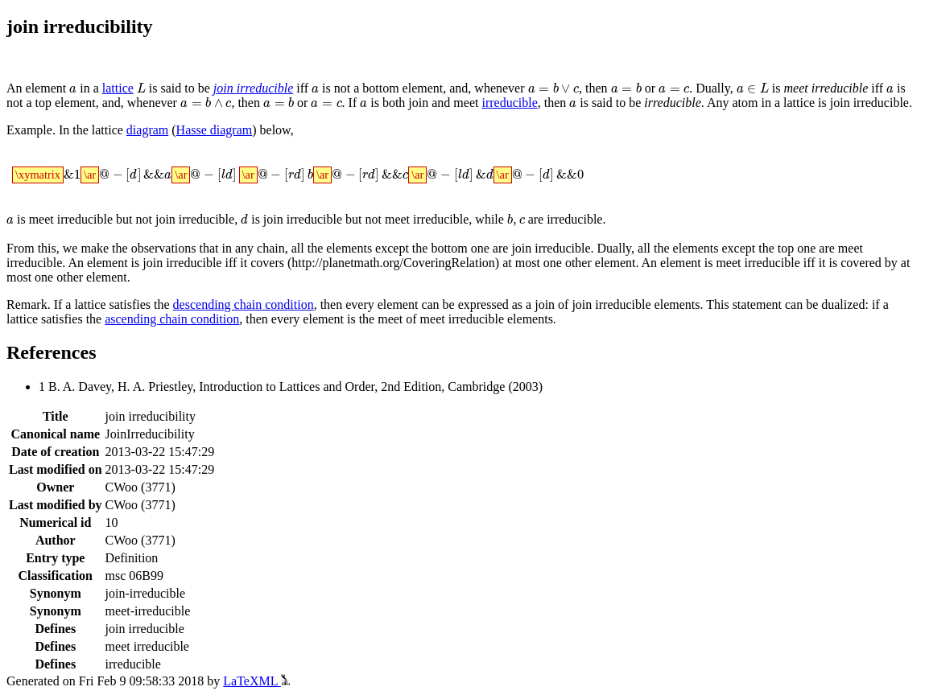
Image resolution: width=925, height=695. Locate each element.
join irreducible (253, 88)
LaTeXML (256, 681)
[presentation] (72, 89)
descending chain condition (243, 304)
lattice (118, 88)
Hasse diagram (214, 130)
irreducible (509, 102)
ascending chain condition (172, 319)
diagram (147, 130)
